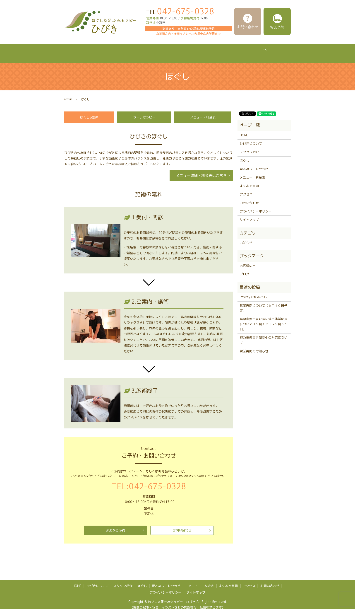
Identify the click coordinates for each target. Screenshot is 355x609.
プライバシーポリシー (255, 207)
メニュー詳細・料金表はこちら (201, 171)
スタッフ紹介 (124, 51)
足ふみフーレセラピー (179, 51)
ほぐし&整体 (89, 113)
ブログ (244, 270)
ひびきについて (95, 51)
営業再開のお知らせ (254, 347)
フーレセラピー (144, 113)
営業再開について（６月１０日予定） (263, 303)
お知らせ (246, 238)
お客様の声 (248, 261)
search (292, 51)
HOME (69, 51)
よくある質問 (248, 51)
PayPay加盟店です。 (254, 292)
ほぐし (149, 51)
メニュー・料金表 (217, 51)
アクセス (274, 51)
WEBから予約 (115, 526)
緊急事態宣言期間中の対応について (263, 335)
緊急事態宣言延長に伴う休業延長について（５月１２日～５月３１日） (263, 319)
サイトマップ (249, 215)
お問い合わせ (182, 526)
